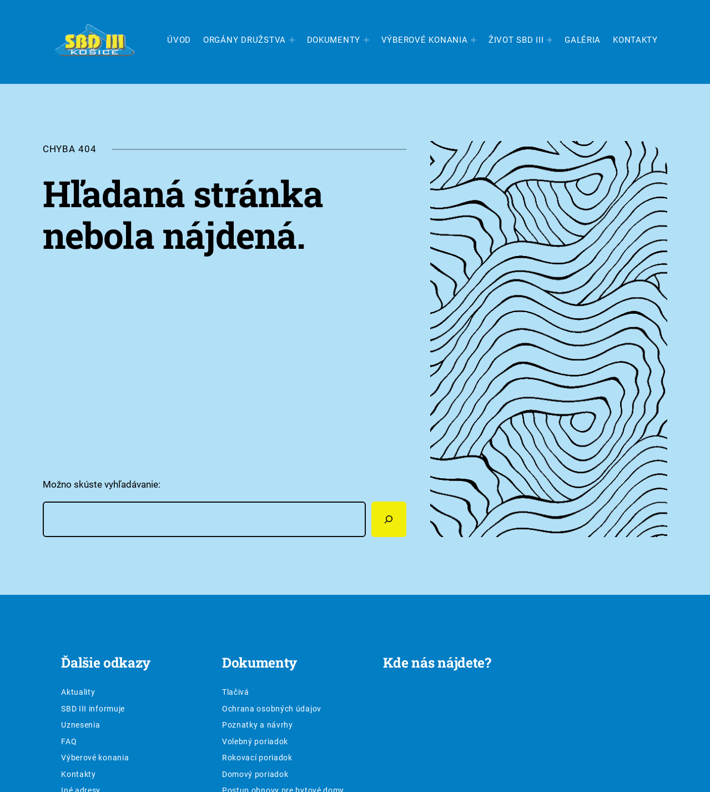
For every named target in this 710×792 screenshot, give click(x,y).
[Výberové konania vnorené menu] (473, 40)
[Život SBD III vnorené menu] (549, 40)
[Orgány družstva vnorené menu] (292, 40)
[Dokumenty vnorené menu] (366, 40)
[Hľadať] (388, 519)
